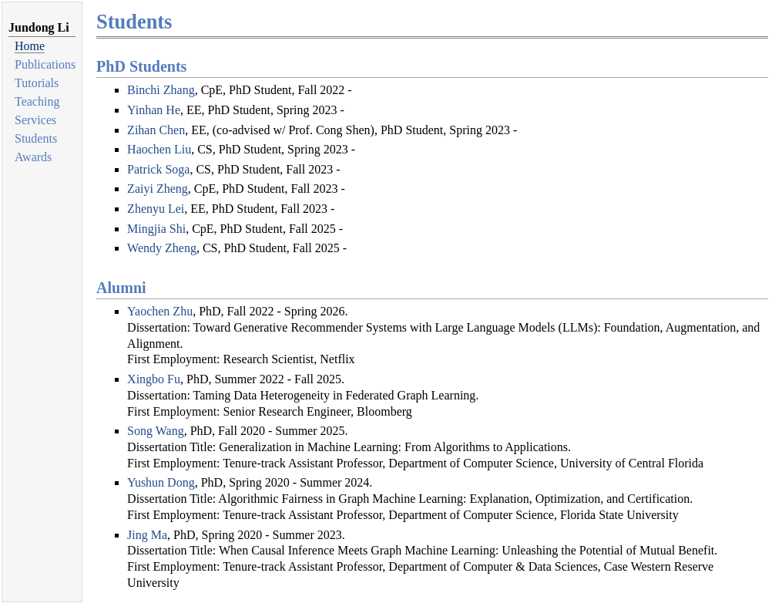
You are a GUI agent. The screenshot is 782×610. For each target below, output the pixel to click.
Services (35, 119)
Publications (45, 64)
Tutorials (37, 82)
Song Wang (155, 430)
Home (30, 45)
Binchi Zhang (161, 89)
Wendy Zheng (161, 247)
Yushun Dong (161, 482)
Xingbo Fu (153, 379)
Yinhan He (153, 109)
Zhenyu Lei (155, 208)
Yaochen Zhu (160, 311)
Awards (33, 156)
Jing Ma (147, 534)
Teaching (37, 101)
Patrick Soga (158, 169)
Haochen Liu (159, 149)
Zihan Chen (156, 129)
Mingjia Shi (156, 228)
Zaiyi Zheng (157, 188)
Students (36, 138)
